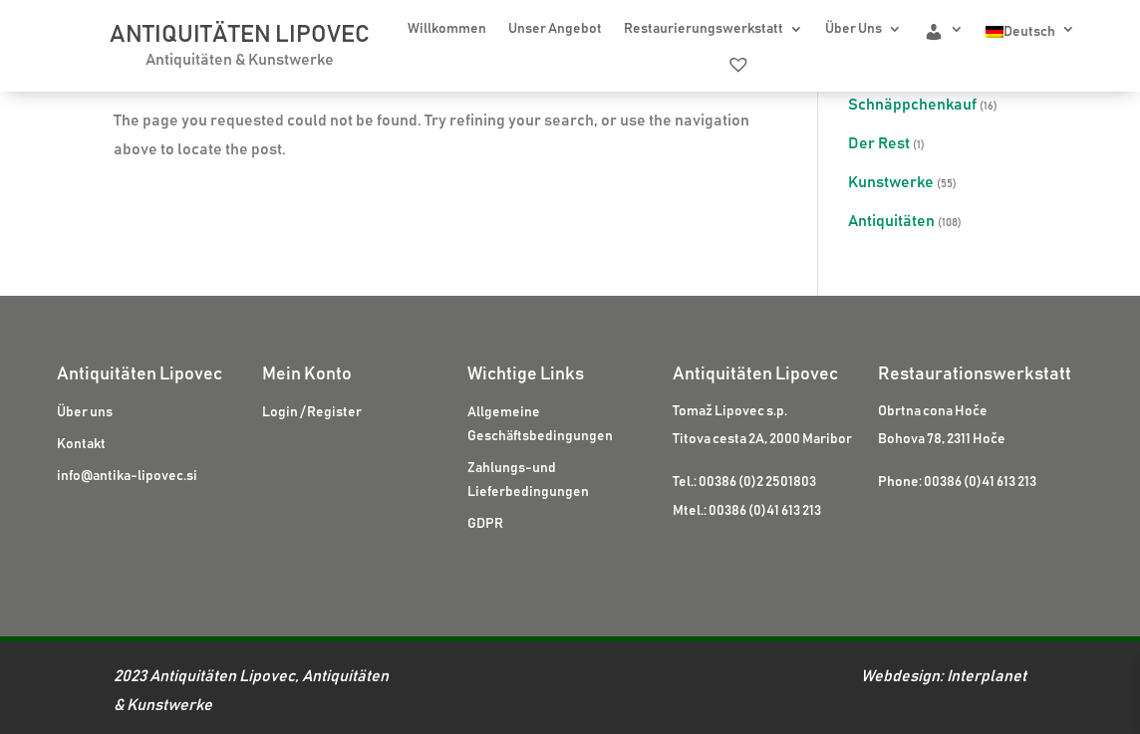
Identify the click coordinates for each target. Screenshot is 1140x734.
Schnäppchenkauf (912, 105)
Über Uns (853, 29)
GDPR (485, 524)
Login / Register (312, 412)
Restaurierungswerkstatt (703, 29)
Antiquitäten (891, 221)
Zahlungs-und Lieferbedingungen (528, 480)
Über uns (85, 412)
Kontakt (81, 444)
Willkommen (447, 29)
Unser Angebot (555, 29)
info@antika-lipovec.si (127, 476)
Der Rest (879, 143)
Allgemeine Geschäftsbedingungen (540, 424)
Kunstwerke (891, 182)
